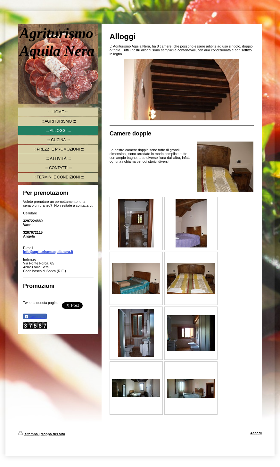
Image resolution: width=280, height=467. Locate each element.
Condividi (34, 317)
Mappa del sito (53, 434)
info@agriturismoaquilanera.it (48, 252)
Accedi (256, 433)
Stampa (28, 434)
